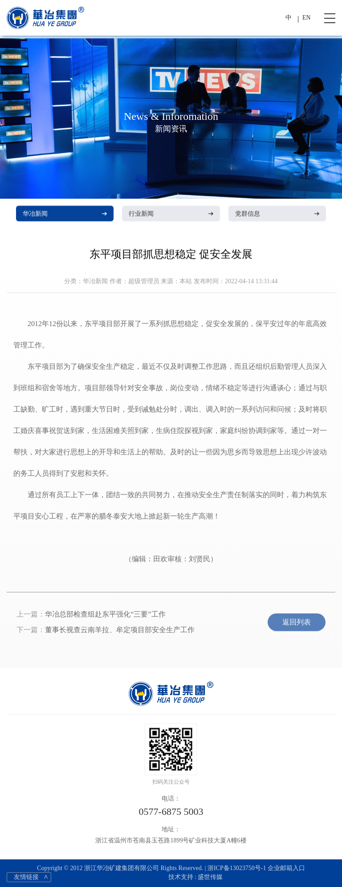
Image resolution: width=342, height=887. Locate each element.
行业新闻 (171, 214)
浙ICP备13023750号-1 (237, 868)
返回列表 (296, 625)
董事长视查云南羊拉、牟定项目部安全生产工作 (120, 632)
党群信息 (277, 214)
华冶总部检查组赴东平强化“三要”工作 (105, 617)
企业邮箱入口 (286, 868)
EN (306, 17)
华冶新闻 (65, 214)
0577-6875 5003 (171, 811)
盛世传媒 (210, 877)
